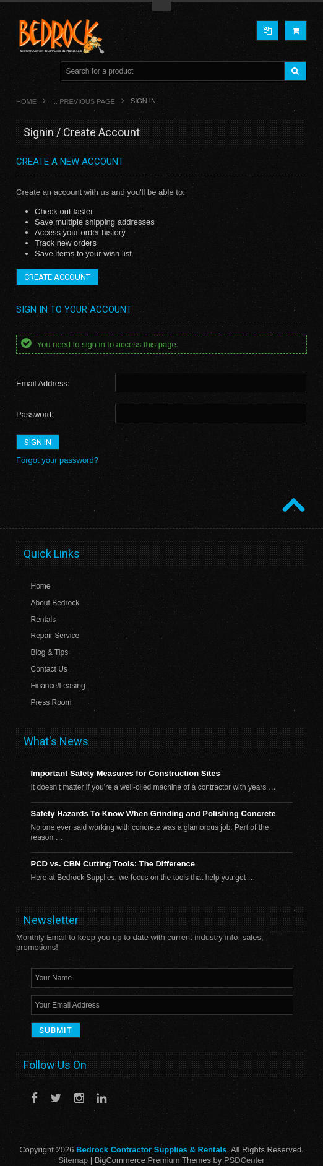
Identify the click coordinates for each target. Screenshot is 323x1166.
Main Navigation (27, 71)
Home (26, 101)
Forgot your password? (57, 460)
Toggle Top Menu (161, 6)
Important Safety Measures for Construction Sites (125, 773)
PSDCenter (244, 1160)
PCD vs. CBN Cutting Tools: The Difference (113, 863)
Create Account (57, 277)
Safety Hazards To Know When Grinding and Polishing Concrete (153, 813)
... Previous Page (83, 101)
